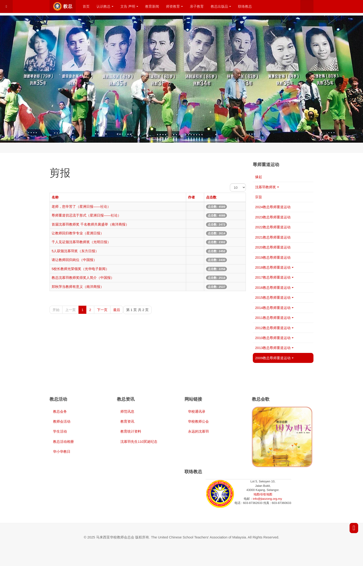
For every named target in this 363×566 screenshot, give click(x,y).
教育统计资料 (130, 431)
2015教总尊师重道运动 (274, 297)
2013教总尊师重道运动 (274, 348)
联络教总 (245, 6)
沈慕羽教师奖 (267, 187)
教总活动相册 (63, 441)
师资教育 (174, 6)
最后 (116, 310)
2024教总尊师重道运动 (273, 207)
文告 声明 (129, 6)
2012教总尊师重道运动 (274, 328)
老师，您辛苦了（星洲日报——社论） (81, 206)
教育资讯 (127, 421)
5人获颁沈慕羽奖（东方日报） (75, 251)
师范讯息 (127, 411)
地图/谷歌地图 (262, 494)
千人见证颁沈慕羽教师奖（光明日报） (81, 242)
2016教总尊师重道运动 (274, 287)
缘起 (258, 177)
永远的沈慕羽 (198, 431)
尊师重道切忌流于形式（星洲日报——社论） (86, 215)
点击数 (211, 197)
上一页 (70, 310)
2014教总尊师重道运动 (274, 308)
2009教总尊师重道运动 (274, 358)
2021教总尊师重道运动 (273, 237)
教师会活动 (61, 421)
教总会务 (60, 411)
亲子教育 (197, 6)
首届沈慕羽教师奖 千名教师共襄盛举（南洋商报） (90, 224)
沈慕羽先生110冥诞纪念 (138, 441)
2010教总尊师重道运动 (274, 338)
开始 (56, 310)
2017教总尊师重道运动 (274, 277)
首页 (86, 6)
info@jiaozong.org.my (267, 498)
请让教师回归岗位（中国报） (74, 260)
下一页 (102, 310)
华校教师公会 (198, 421)
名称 (55, 197)
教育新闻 (152, 6)
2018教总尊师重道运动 (274, 267)
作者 (191, 197)
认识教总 (105, 6)
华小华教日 (61, 451)
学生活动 (60, 431)
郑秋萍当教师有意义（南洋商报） (78, 287)
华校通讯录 (196, 411)
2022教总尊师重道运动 (273, 227)
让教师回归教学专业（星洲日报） (78, 233)
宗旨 (258, 197)
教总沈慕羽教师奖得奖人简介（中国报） (83, 278)
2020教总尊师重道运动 (273, 247)
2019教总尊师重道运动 (273, 257)
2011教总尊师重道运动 (274, 318)
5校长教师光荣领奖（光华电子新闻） (80, 269)
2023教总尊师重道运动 (273, 217)
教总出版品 (221, 6)
